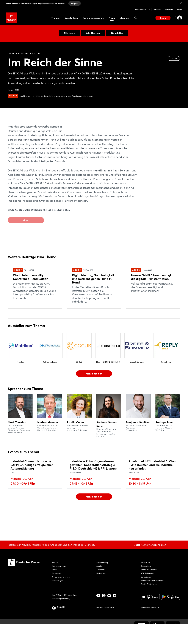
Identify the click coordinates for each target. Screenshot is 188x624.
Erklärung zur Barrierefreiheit (152, 580)
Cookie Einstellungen (149, 584)
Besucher (157, 9)
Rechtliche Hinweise (149, 570)
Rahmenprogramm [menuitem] (93, 17)
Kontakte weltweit (59, 566)
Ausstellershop (102, 562)
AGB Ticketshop (147, 573)
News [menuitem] (112, 17)
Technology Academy (61, 598)
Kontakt (55, 562)
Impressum (145, 562)
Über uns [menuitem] (124, 17)
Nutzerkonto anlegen (61, 577)
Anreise (99, 566)
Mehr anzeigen (94, 395)
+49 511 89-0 (108, 607)
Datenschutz (146, 566)
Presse (179, 9)
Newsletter (117, 32)
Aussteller (169, 9)
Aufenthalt (100, 570)
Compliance (146, 577)
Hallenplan (100, 573)
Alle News (69, 32)
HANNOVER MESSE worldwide (64, 595)
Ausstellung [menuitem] (71, 17)
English (74, 3)
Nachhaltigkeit (58, 580)
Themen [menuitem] (55, 17)
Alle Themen (93, 32)
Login (163, 18)
